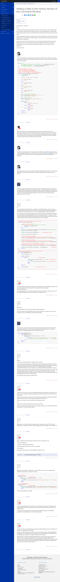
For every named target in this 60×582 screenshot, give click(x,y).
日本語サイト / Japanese (5, 33)
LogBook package (48, 151)
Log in (47, 139)
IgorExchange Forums (5, 13)
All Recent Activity (5, 15)
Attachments (20, 454)
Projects (3, 27)
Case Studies (3, 11)
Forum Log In (54, 1)
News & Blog (3, 5)
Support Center (3, 31)
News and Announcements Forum (6, 21)
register (50, 139)
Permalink (28, 122)
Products (2, 3)
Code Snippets (4, 25)
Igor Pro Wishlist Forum (6, 19)
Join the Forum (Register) (6, 29)
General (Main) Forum (5, 17)
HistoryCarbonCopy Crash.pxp (30, 454)
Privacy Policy (37, 577)
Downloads (3, 7)
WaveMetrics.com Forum (6, 23)
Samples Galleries (4, 9)
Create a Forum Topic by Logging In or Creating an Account (24, 3)
